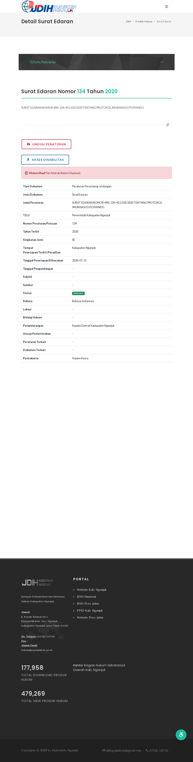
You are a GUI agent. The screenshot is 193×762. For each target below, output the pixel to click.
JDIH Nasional (86, 596)
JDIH (128, 21)
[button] (181, 734)
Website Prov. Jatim (90, 617)
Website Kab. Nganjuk (92, 589)
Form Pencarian (42, 62)
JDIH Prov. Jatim (88, 603)
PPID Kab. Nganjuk (90, 610)
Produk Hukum (143, 21)
